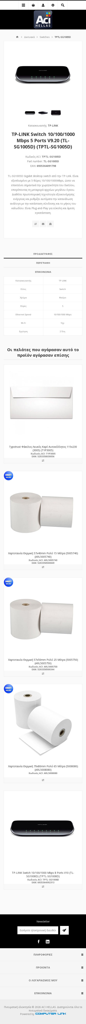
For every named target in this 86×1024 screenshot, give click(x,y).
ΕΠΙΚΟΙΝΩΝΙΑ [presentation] (43, 272)
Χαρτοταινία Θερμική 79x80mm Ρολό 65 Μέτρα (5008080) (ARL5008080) (43, 767)
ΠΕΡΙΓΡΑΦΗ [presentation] (43, 263)
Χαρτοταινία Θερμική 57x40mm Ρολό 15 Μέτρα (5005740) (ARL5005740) (43, 554)
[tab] (43, 253)
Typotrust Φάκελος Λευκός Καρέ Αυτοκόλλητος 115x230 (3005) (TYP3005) (43, 448)
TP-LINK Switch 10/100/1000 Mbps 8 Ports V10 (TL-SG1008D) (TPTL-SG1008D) (43, 874)
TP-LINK (53, 125)
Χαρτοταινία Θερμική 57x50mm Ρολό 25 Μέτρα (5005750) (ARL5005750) (43, 661)
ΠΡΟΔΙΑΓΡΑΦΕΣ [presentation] (43, 253)
